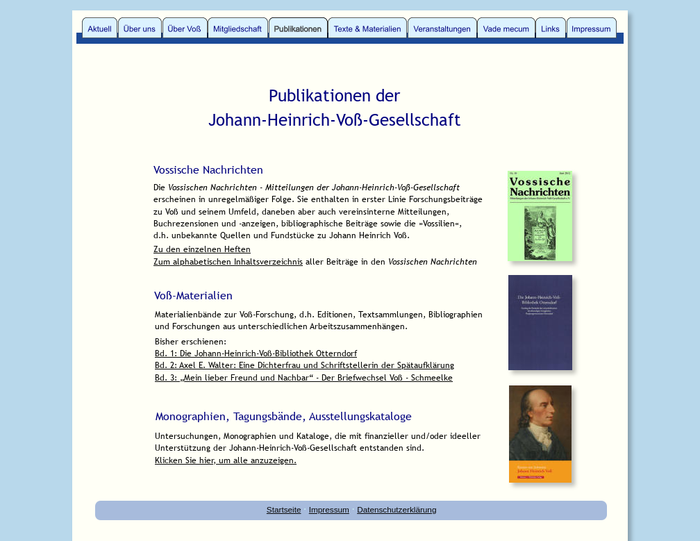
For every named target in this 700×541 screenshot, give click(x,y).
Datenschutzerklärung (396, 509)
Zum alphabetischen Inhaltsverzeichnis (228, 262)
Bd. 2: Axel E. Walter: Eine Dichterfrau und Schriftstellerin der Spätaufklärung (304, 365)
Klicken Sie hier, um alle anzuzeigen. (226, 460)
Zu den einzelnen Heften (202, 249)
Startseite (284, 509)
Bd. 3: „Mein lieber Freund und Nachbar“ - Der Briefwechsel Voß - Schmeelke (304, 378)
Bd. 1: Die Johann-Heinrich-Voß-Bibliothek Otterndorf (256, 353)
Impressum (329, 509)
